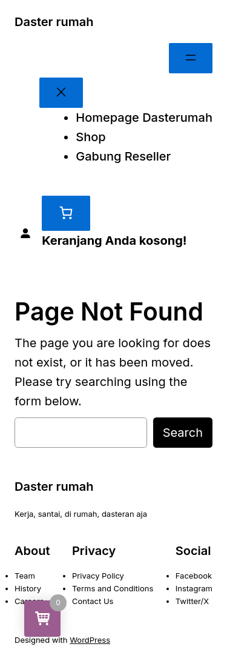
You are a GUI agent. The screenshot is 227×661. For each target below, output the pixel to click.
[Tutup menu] (61, 93)
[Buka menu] (190, 58)
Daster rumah (54, 22)
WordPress (90, 640)
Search (183, 432)
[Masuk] (25, 234)
